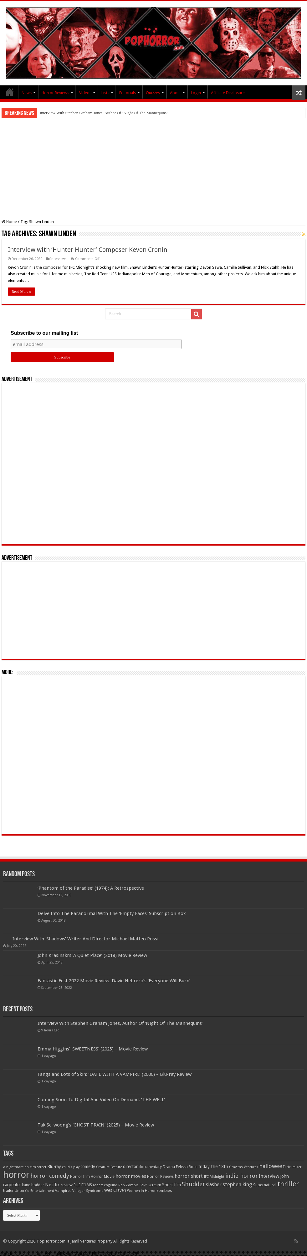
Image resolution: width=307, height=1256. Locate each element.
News (27, 92)
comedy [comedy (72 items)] (87, 1166)
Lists (105, 92)
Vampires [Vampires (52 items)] (63, 1190)
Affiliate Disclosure (228, 92)
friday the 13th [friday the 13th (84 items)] (213, 1166)
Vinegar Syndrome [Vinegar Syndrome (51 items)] (87, 1190)
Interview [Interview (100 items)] (269, 1176)
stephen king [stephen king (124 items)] (237, 1184)
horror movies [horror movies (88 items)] (130, 1176)
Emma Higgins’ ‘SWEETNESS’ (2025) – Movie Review (93, 1049)
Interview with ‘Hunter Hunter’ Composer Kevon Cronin (87, 249)
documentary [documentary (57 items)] (150, 1167)
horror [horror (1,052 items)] (16, 1174)
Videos (85, 92)
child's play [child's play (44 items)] (70, 1167)
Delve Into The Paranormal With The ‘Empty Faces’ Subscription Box (112, 913)
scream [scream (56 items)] (154, 1185)
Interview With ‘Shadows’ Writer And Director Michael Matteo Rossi (85, 939)
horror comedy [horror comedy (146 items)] (49, 1175)
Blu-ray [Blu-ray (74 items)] (54, 1166)
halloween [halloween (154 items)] (272, 1166)
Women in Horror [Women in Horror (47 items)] (141, 1191)
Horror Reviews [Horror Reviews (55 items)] (160, 1176)
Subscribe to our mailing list (44, 333)
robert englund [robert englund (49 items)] (105, 1185)
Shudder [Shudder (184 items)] (193, 1184)
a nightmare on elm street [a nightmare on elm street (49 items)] (24, 1167)
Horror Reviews (55, 92)
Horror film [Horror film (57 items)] (80, 1176)
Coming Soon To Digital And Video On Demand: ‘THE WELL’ (101, 1099)
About (175, 92)
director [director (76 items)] (130, 1166)
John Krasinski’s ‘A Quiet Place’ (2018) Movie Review (92, 955)
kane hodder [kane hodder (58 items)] (33, 1185)
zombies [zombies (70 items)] (164, 1190)
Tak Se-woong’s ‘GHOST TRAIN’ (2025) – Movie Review (96, 1125)
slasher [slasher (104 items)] (214, 1184)
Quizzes (153, 92)
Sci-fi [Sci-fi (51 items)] (143, 1185)
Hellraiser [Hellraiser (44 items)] (294, 1167)
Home (9, 221)
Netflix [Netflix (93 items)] (52, 1184)
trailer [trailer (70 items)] (8, 1190)
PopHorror (10, 92)
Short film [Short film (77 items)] (171, 1184)
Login (196, 92)
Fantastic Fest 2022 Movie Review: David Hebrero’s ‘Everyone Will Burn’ (114, 981)
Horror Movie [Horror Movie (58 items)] (103, 1176)
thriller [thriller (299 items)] (288, 1184)
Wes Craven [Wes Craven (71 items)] (115, 1190)
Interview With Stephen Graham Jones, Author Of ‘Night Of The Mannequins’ (104, 112)
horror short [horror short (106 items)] (189, 1176)
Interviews (58, 259)
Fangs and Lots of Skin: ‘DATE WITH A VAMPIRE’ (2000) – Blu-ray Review (115, 1074)
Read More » (21, 291)
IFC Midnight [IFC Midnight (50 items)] (214, 1176)
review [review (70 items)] (67, 1184)
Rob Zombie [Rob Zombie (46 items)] (128, 1185)
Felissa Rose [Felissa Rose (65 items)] (186, 1166)
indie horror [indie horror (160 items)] (241, 1175)
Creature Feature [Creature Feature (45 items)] (109, 1167)
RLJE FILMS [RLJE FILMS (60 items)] (83, 1184)
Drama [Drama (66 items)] (169, 1166)
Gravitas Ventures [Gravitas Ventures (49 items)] (243, 1167)
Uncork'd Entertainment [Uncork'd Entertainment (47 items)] (34, 1191)
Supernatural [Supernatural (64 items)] (264, 1184)
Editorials (127, 92)
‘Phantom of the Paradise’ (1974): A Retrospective (91, 888)
